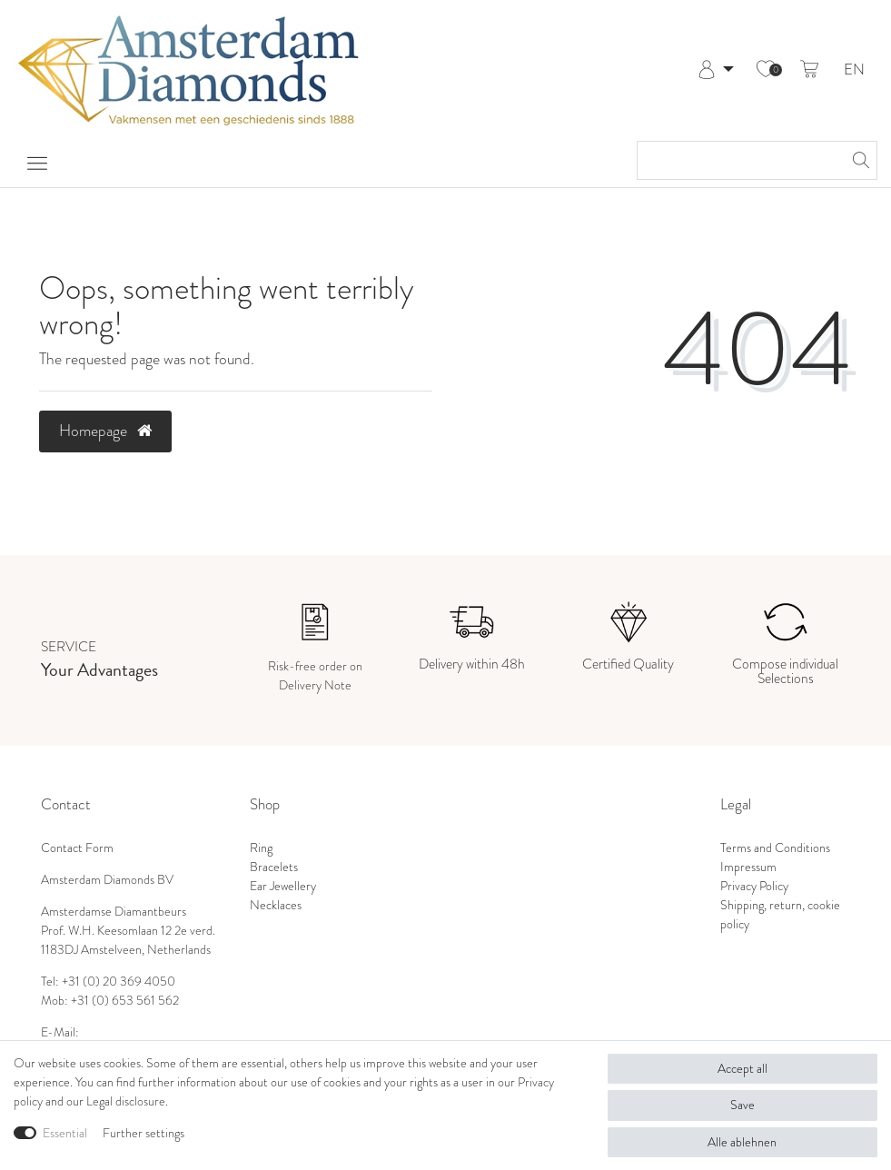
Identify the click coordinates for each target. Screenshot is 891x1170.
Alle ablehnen (742, 1142)
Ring (261, 848)
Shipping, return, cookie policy (780, 915)
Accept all (742, 1068)
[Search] (858, 160)
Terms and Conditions (775, 848)
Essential (65, 1133)
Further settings (143, 1133)
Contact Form (77, 848)
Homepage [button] (105, 430)
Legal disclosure (125, 1101)
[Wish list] (765, 70)
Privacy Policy (754, 886)
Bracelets (274, 867)
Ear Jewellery (283, 886)
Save (742, 1105)
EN (854, 70)
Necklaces (276, 905)
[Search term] (739, 160)
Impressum (748, 867)
